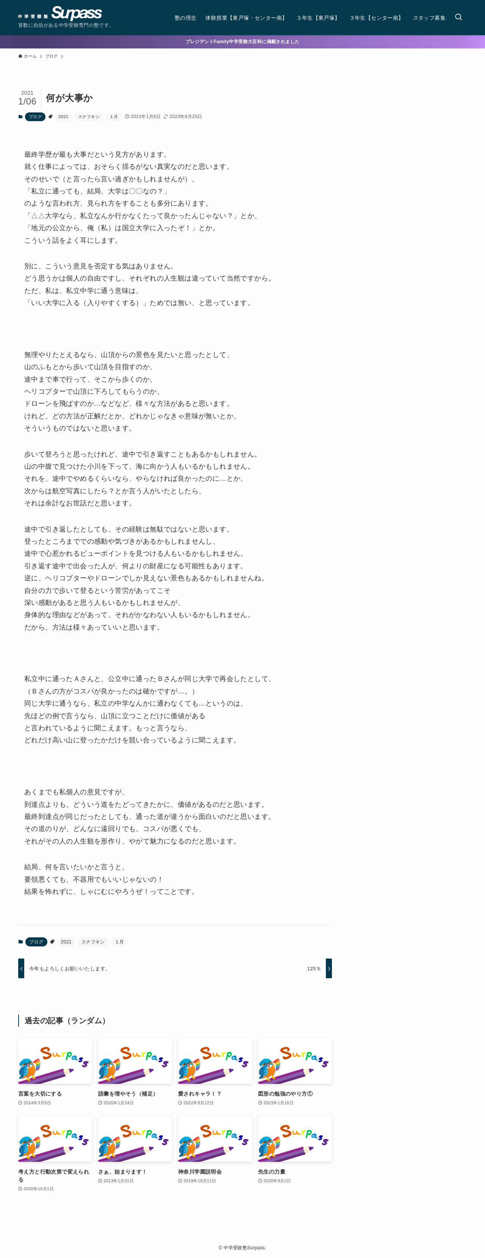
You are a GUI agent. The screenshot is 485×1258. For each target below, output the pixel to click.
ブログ (35, 116)
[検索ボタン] (458, 17)
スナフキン (89, 116)
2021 (64, 116)
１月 (114, 116)
